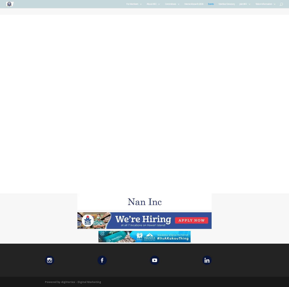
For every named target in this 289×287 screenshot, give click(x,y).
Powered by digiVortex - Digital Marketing (73, 282)
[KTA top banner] (144, 228)
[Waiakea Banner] (144, 241)
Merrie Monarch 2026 (193, 4)
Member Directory (227, 4)
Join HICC (243, 4)
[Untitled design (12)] (144, 209)
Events (211, 4)
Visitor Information (263, 4)
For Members (132, 4)
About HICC (151, 4)
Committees (170, 4)
